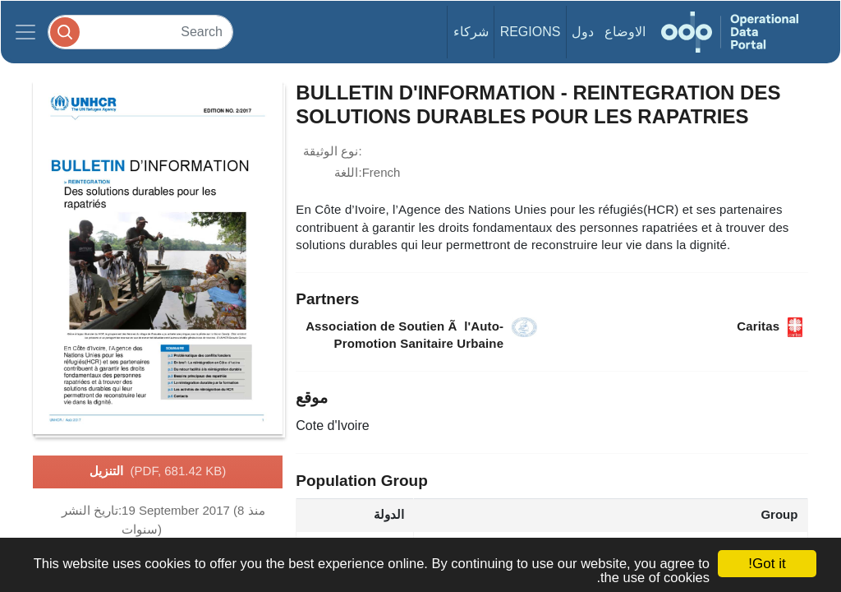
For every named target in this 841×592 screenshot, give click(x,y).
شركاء (471, 32)
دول (583, 32)
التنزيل (158, 472)
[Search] (140, 32)
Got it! (766, 563)
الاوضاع (625, 32)
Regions (530, 32)
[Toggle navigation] (25, 32)
